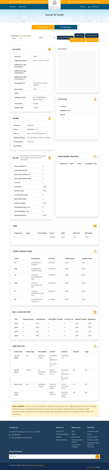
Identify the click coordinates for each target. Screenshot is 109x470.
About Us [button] (13, 6)
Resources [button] (22, 6)
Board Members (61, 440)
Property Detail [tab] (43, 27)
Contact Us (60, 431)
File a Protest (92, 35)
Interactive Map (92, 431)
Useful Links (76, 437)
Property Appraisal (62, 434)
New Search (92, 40)
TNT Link (79, 35)
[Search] (54, 456)
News (74, 434)
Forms (89, 434)
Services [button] (83, 6)
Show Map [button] (63, 49)
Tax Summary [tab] (65, 27)
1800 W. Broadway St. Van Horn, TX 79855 (25, 432)
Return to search (78, 40)
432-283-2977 (16, 435)
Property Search (92, 440)
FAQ (73, 431)
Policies (58, 437)
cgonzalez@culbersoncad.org (21, 438)
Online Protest (92, 437)
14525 (22, 36)
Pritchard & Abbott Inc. (37, 465)
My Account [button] (95, 6)
